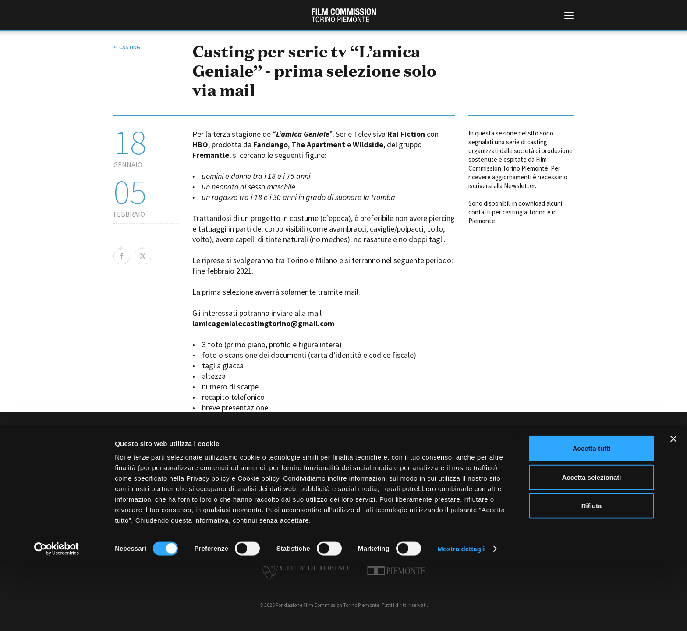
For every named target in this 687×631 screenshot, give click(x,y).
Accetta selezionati (591, 542)
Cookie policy (395, 480)
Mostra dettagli (461, 613)
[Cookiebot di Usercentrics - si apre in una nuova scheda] (56, 613)
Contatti (331, 480)
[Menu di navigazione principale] (569, 16)
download (531, 203)
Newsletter (519, 186)
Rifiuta (591, 570)
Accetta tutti (592, 513)
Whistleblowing (439, 480)
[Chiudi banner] (673, 504)
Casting (129, 47)
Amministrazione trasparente (237, 480)
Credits (475, 480)
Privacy (359, 480)
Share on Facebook (121, 255)
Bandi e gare (296, 480)
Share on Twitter (143, 255)
